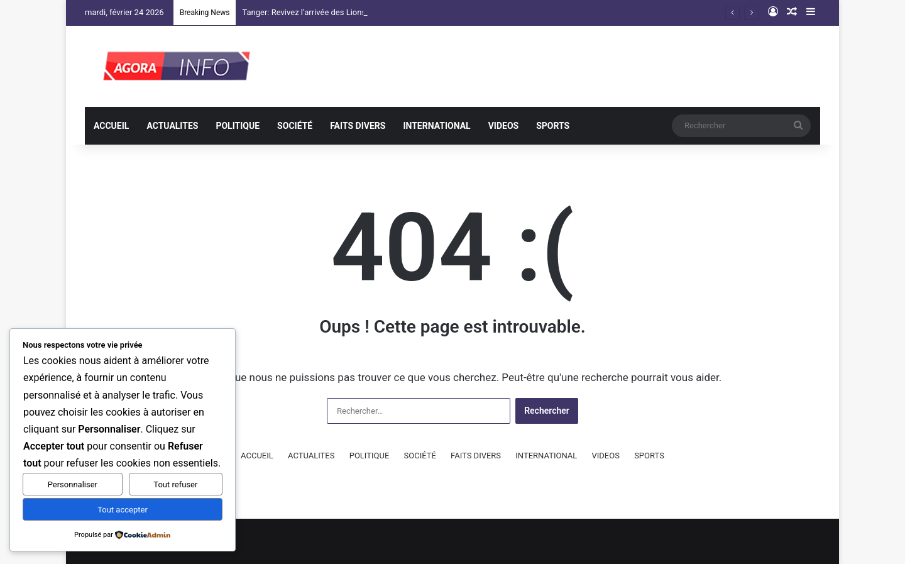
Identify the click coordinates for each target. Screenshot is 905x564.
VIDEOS (503, 126)
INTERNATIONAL (436, 126)
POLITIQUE (238, 126)
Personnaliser (72, 484)
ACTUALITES (172, 126)
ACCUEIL (111, 126)
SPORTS (552, 126)
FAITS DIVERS (357, 126)
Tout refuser (175, 484)
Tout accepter (122, 509)
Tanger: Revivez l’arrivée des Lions (304, 12)
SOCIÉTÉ (294, 126)
